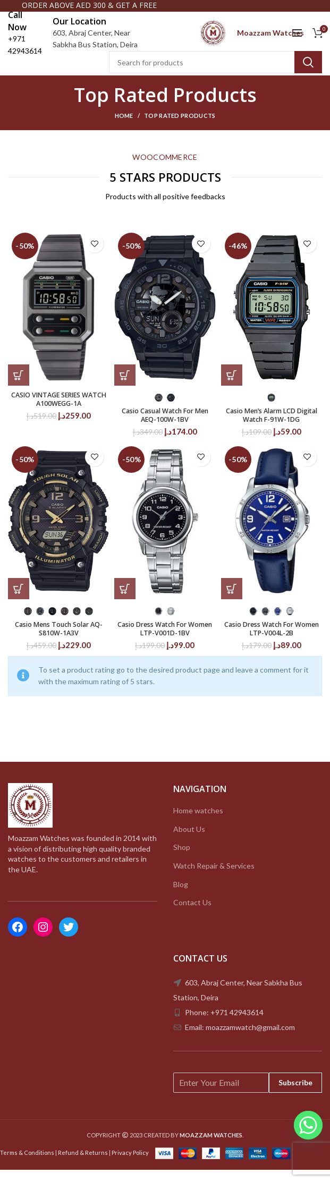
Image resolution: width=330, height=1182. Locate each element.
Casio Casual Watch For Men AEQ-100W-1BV (164, 425)
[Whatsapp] (308, 1125)
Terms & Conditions (27, 1164)
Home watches (198, 823)
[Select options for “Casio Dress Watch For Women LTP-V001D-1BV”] (125, 599)
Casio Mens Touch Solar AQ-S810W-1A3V (58, 640)
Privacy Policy (130, 1164)
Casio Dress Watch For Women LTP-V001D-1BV (165, 640)
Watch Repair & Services (214, 878)
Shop (181, 859)
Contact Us (192, 915)
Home (124, 124)
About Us (189, 841)
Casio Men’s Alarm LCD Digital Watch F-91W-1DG (271, 425)
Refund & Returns (83, 1164)
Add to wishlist (94, 252)
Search (308, 70)
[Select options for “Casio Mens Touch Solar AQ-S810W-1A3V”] (18, 599)
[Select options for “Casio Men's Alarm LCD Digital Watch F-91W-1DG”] (231, 383)
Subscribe (295, 1094)
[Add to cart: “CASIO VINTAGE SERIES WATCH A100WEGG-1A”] (18, 383)
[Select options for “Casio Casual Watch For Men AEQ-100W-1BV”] (125, 383)
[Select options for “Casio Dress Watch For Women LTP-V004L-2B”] (231, 599)
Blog (180, 896)
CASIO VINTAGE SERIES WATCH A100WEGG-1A (59, 409)
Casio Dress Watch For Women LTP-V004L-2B (271, 640)
